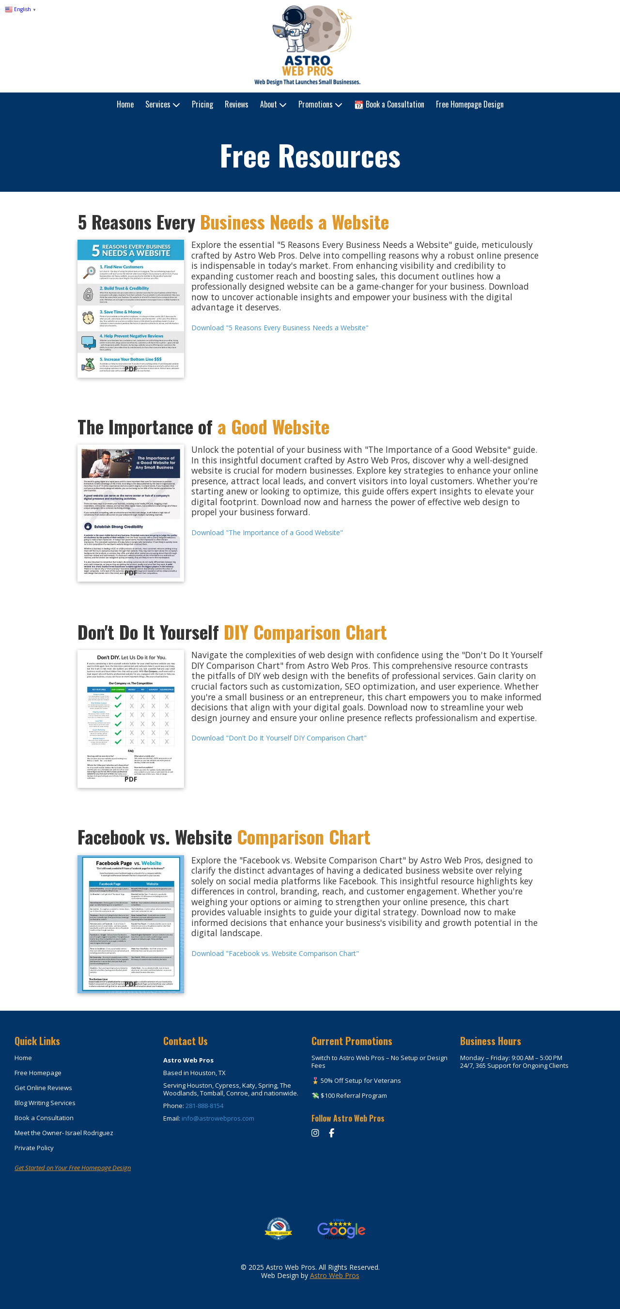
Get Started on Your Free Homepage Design (73, 1167)
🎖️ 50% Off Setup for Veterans (356, 1080)
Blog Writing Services (45, 1102)
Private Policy (34, 1147)
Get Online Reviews (43, 1087)
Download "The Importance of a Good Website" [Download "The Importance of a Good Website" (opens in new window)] (267, 532)
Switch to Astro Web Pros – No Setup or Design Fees (379, 1061)
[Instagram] (316, 1133)
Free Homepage (38, 1072)
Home (23, 1057)
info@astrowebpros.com (218, 1118)
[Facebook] (331, 1133)
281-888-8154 (204, 1105)
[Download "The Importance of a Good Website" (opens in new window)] (131, 513)
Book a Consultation (44, 1117)
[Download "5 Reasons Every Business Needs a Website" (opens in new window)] (131, 309)
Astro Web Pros (334, 1275)
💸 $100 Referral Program (349, 1095)
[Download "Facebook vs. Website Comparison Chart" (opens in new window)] (131, 924)
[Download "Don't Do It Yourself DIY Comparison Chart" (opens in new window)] (131, 719)
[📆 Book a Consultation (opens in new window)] (389, 104)
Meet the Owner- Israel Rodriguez (64, 1132)
